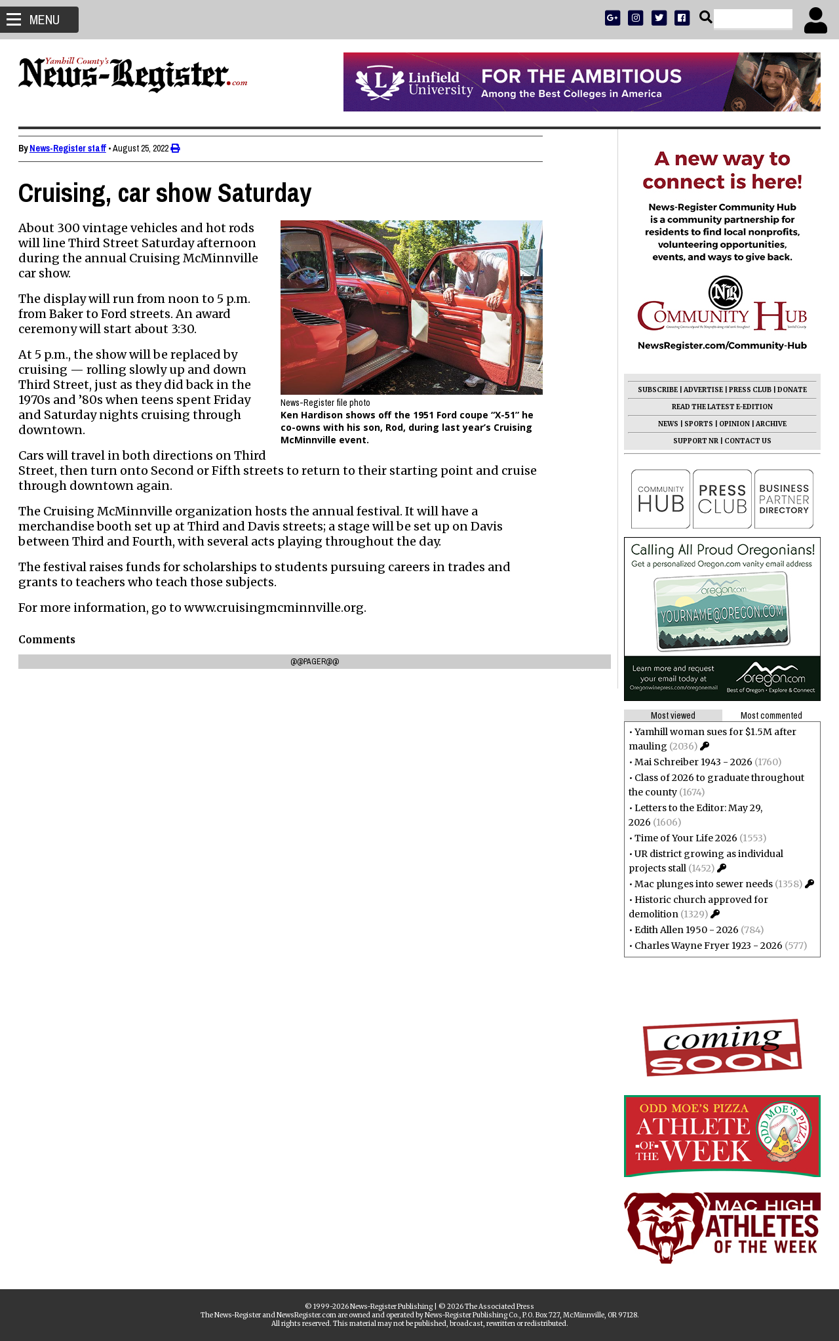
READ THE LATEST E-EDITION (721, 407)
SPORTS (697, 424)
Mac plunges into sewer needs (702, 884)
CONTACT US (746, 441)
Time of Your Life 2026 (684, 838)
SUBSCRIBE (656, 390)
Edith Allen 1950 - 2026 (685, 930)
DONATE (791, 390)
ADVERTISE (702, 390)
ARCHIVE (769, 424)
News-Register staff (69, 148)
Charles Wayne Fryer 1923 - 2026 (707, 945)
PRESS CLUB (749, 390)
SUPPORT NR (694, 441)
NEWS (667, 424)
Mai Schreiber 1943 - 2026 (692, 762)
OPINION (733, 424)
